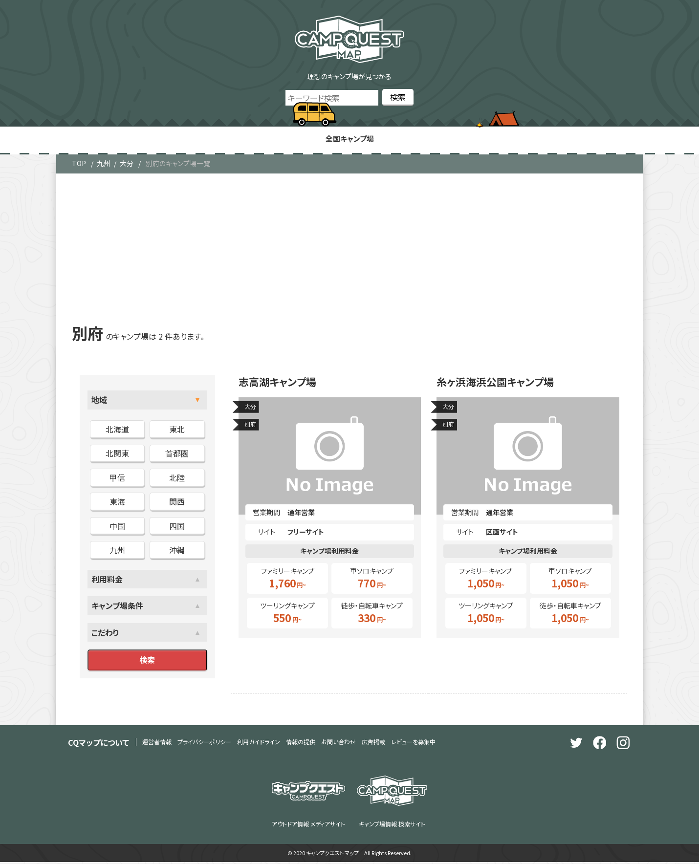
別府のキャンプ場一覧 (178, 165)
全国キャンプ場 (349, 140)
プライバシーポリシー (204, 743)
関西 (177, 503)
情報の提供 (300, 743)
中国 (117, 527)
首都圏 (177, 455)
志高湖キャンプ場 (283, 385)
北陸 (177, 479)
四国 (177, 527)
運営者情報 (157, 743)
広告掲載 (373, 743)
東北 (177, 431)
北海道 (117, 431)
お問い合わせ (338, 743)
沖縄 (177, 551)
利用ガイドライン (258, 743)
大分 (126, 165)
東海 (117, 503)
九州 (103, 165)
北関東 (117, 455)
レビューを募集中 (413, 743)
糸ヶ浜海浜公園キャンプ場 (503, 385)
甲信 (117, 479)
